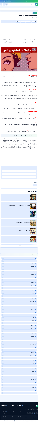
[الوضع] (4, 4)
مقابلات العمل (12, 413)
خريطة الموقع (20, 416)
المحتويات (28, 21)
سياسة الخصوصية (20, 413)
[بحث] (6, 4)
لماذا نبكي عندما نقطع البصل (25, 239)
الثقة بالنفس (12, 411)
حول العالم (5, 416)
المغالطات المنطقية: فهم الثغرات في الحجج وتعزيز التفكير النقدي (19, 205)
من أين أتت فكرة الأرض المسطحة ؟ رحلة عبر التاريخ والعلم (20, 197)
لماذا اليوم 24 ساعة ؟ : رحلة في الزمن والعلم (23, 222)
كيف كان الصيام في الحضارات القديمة (24, 230)
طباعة (18, 21)
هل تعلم (5, 411)
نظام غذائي (5, 409)
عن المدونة (21, 409)
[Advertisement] (19, 31)
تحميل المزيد (19, 245)
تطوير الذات (13, 409)
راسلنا (21, 411)
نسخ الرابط (23, 21)
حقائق (5, 413)
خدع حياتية (13, 416)
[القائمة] (1, 4)
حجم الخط (34, 21)
